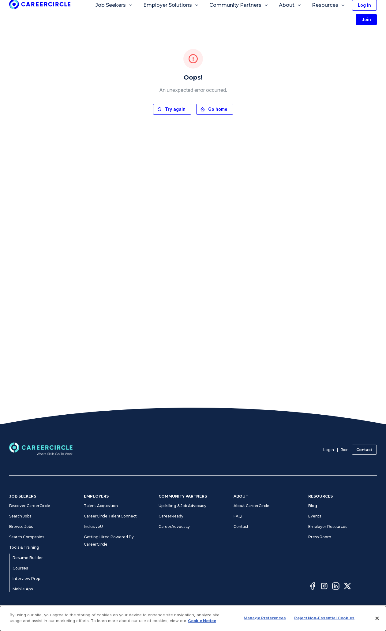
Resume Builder (28, 557)
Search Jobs (20, 516)
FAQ (238, 516)
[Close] (377, 618)
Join (345, 449)
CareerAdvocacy (174, 526)
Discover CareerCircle (29, 505)
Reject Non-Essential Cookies (324, 617)
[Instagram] (324, 587)
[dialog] (193, 618)
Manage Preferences (265, 617)
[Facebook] (312, 587)
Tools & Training (24, 547)
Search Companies (26, 537)
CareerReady (171, 516)
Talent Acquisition (101, 505)
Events (314, 516)
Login (328, 449)
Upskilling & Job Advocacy (182, 505)
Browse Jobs (21, 526)
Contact (364, 449)
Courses (20, 568)
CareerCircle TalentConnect (110, 516)
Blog (312, 505)
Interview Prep (26, 578)
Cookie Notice (202, 620)
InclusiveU (93, 526)
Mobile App (23, 589)
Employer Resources (327, 526)
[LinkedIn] (336, 587)
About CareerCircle (251, 505)
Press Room (319, 537)
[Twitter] (347, 587)
